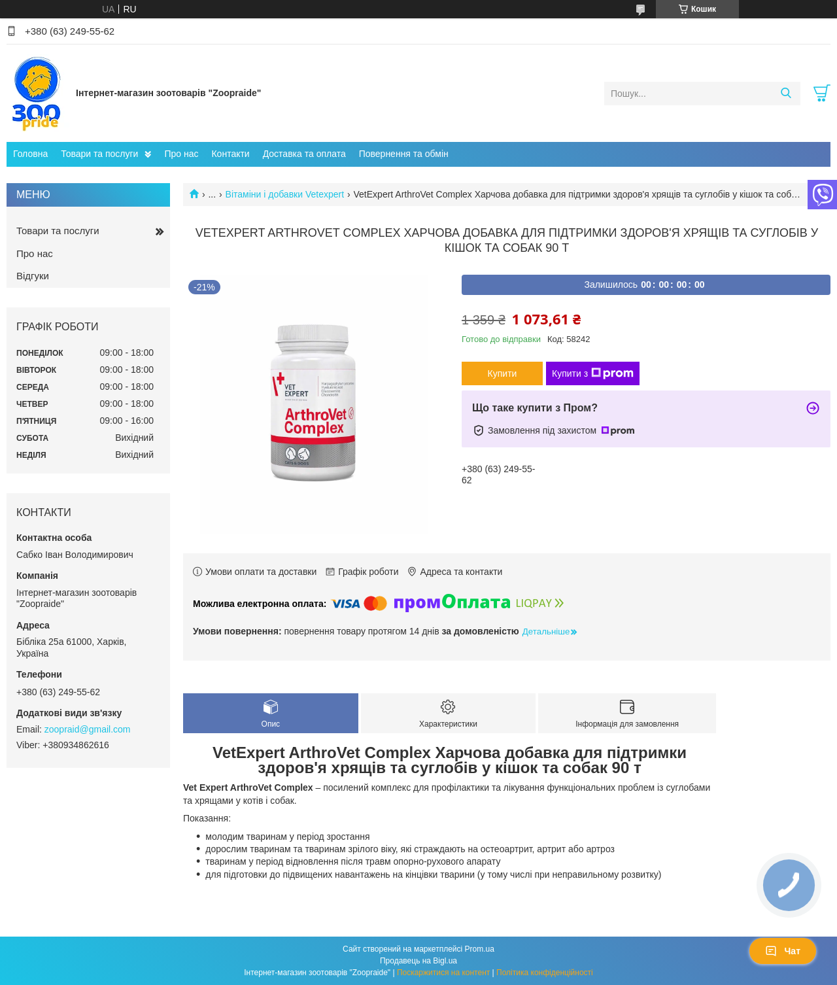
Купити (502, 373)
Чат (782, 951)
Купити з (593, 373)
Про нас (181, 153)
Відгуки (32, 275)
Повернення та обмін (404, 153)
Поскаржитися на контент (443, 972)
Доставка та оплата (304, 153)
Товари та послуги (99, 153)
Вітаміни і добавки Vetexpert (285, 194)
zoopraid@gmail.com (87, 729)
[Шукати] (785, 93)
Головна (30, 153)
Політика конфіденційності (544, 972)
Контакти (230, 153)
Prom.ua (479, 949)
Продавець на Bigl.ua (418, 960)
